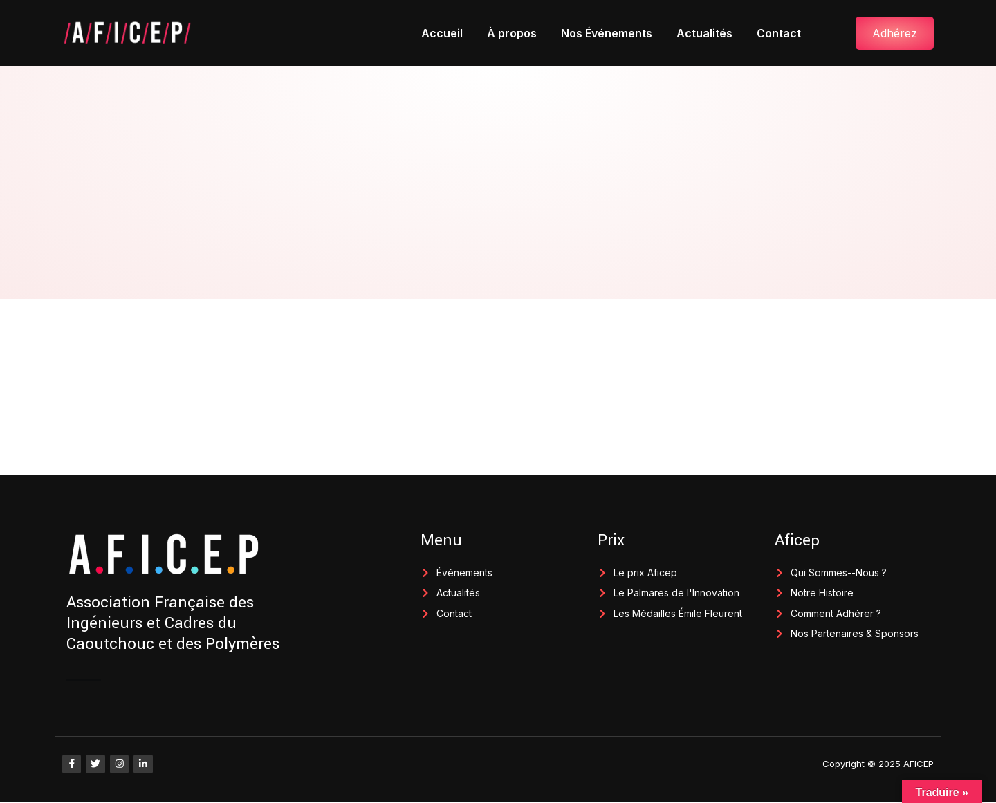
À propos (512, 33)
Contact (779, 33)
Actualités (704, 33)
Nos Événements (606, 33)
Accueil (442, 33)
